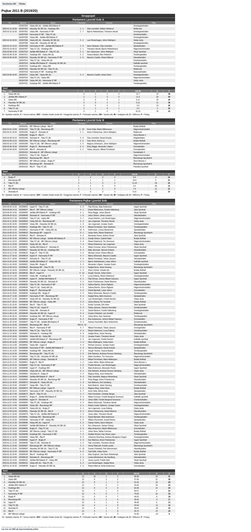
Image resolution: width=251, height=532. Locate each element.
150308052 (23, 333)
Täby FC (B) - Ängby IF (39, 155)
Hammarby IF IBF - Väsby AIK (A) (43, 230)
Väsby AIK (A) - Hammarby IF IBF (43, 81)
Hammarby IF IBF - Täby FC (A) (42, 34)
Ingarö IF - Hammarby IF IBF (41, 256)
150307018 (23, 72)
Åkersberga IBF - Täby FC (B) (42, 267)
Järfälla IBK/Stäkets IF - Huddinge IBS (45, 213)
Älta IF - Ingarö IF (37, 273)
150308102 (23, 460)
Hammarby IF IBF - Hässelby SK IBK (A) (46, 391)
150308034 (23, 279)
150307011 (23, 55)
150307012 (23, 57)
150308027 (23, 259)
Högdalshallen (139, 138)
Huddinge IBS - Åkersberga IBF (42, 417)
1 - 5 (82, 224)
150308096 (23, 437)
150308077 (23, 385)
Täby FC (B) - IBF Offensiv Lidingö (43, 144)
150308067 (23, 365)
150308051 (23, 328)
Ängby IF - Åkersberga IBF (40, 147)
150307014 (23, 63)
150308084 (23, 405)
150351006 (23, 138)
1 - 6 (82, 215)
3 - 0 (82, 207)
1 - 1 (82, 29)
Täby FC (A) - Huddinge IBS (41, 49)
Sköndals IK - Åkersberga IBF (42, 457)
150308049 (23, 313)
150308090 (23, 420)
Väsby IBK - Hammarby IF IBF (42, 32)
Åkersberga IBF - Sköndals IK (42, 164)
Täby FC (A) (13, 108)
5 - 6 (82, 368)
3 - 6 (82, 253)
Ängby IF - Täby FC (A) (39, 428)
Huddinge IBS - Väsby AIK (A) (42, 55)
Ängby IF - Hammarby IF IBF (41, 319)
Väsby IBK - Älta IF (37, 437)
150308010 (23, 233)
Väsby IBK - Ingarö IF (38, 345)
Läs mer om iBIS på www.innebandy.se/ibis (19, 529)
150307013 (23, 60)
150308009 (23, 224)
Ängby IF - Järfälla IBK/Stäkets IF (43, 397)
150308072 (23, 382)
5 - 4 (82, 308)
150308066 (23, 371)
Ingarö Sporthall (140, 207)
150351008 (23, 149)
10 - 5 (82, 230)
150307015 (23, 66)
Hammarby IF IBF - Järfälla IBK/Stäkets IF (47, 46)
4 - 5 (82, 287)
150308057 (23, 362)
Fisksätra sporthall (140, 167)
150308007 (23, 210)
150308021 (23, 247)
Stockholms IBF (9, 4)
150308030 (23, 276)
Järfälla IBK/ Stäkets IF (17, 97)
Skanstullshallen (140, 72)
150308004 (23, 221)
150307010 (23, 52)
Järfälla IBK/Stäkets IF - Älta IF (42, 377)
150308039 (23, 305)
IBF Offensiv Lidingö (16, 189)
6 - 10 (82, 449)
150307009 (23, 43)
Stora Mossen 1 (139, 135)
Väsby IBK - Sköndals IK (39, 310)
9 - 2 (82, 411)
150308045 (23, 325)
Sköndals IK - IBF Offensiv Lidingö (43, 152)
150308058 (23, 359)
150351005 (23, 135)
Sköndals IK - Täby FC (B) (40, 138)
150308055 (23, 331)
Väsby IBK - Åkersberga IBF (41, 405)
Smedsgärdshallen (141, 26)
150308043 (23, 319)
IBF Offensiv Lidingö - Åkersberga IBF (45, 141)
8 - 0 (82, 437)
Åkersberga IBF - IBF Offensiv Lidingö (45, 446)
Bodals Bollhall (139, 126)
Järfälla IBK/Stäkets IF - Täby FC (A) (44, 52)
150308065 (23, 377)
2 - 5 (82, 144)
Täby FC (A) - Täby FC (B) (40, 331)
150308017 (23, 250)
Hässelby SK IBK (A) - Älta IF (41, 411)
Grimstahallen (139, 147)
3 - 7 (82, 218)
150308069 (23, 380)
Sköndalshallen (140, 215)
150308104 (23, 454)
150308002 (23, 207)
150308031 (23, 285)
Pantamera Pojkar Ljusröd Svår (88, 200)
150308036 (23, 293)
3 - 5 (82, 354)
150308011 (23, 227)
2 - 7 (82, 32)
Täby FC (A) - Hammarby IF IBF (42, 365)
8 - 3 (82, 316)
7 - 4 (82, 244)
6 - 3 (82, 147)
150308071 (23, 397)
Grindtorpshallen (140, 34)
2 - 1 (82, 49)
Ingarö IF (12, 502)
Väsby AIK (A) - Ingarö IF (40, 423)
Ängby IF (12, 177)
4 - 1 (82, 210)
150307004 (23, 34)
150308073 (23, 394)
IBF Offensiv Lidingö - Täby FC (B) (43, 431)
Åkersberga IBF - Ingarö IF (40, 233)
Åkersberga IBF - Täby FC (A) (42, 354)
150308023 (23, 267)
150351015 (23, 167)
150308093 (23, 449)
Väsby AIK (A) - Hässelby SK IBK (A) (44, 40)
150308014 (23, 236)
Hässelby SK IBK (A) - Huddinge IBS (44, 29)
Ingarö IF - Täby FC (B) (39, 207)
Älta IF (11, 186)
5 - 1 (82, 247)
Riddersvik (138, 29)
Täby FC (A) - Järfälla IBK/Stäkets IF (44, 414)
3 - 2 (82, 282)
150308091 (23, 417)
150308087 (23, 426)
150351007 (23, 147)
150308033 (23, 282)
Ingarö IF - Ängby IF (38, 440)
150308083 (23, 403)
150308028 (23, 261)
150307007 (23, 49)
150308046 (23, 310)
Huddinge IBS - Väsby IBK (40, 66)
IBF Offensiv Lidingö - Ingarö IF (42, 388)
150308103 (23, 457)
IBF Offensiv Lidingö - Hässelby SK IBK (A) (47, 270)
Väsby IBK (12, 100)
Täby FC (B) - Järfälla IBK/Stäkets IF (44, 322)
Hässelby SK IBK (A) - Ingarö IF (42, 313)
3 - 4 (82, 75)
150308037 (23, 296)
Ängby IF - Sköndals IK (39, 132)
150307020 (23, 81)
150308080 (23, 400)
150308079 (23, 414)
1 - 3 (82, 382)
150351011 (23, 155)
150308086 (23, 423)
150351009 (23, 144)
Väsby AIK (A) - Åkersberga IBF (42, 221)
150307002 (23, 29)
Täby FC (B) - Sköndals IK (40, 443)
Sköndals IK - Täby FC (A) (40, 259)
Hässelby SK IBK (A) (16, 103)
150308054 (23, 336)
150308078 (23, 408)
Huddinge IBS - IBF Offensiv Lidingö (44, 316)
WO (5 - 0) (82, 325)
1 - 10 (81, 129)
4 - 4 (82, 236)
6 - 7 (82, 391)
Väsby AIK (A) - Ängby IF (40, 408)
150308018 (23, 256)
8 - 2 (82, 296)
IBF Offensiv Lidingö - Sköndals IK (43, 359)
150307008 (23, 46)
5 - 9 (82, 333)
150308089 (23, 431)
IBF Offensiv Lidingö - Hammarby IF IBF (46, 451)
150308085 (23, 428)
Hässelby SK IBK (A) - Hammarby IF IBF (46, 57)
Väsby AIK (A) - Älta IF (39, 244)
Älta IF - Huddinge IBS (39, 454)
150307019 (23, 78)
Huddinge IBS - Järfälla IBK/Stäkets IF (45, 83)
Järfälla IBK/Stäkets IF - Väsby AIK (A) (45, 261)
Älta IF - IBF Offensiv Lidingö (41, 210)
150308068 (23, 368)
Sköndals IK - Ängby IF (39, 374)
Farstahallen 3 (139, 152)
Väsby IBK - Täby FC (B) (40, 385)
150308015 (23, 253)
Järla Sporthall (139, 210)
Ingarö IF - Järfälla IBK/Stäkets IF (43, 279)
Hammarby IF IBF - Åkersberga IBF (44, 296)
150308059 (23, 348)
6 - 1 (82, 233)
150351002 (23, 129)
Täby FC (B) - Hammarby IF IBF (42, 285)
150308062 (23, 345)
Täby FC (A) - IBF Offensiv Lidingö (43, 241)
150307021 (23, 83)
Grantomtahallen (140, 400)
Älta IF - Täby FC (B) (38, 167)
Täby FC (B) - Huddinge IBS (41, 403)
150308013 (23, 238)
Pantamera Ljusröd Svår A (88, 19)
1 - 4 (82, 342)
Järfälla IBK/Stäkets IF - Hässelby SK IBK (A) (48, 63)
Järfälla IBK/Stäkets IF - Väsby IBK (44, 460)
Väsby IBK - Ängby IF (38, 264)
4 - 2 (82, 149)
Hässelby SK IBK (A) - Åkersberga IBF (45, 380)
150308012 (23, 230)
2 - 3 (82, 348)
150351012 (23, 158)
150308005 (23, 213)
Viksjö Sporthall (140, 52)
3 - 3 (82, 302)
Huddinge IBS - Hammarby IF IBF (43, 434)
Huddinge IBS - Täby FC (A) (41, 227)
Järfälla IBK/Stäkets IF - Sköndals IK (44, 247)
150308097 (23, 446)
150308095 (23, 443)
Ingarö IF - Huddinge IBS (40, 368)
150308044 (23, 316)
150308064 (23, 374)
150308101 (23, 463)
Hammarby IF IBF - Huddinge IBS (43, 72)
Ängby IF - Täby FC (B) (39, 253)
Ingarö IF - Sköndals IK (39, 400)
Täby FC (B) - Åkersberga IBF (42, 129)
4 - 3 (82, 227)
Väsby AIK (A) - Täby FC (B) (41, 463)
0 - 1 (82, 279)
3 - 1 (82, 305)
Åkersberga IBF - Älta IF (39, 158)
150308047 (23, 322)
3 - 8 (82, 138)
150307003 (23, 26)
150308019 (23, 241)
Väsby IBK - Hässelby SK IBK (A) (43, 43)
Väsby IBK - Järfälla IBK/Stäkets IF (44, 37)
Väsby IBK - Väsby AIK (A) (40, 75)
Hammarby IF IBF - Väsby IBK (42, 420)
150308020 (23, 244)
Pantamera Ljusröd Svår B (88, 120)
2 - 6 (82, 57)
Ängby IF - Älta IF (37, 135)
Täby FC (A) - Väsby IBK (40, 78)
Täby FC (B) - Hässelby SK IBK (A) (44, 356)
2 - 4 (82, 270)
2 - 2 (82, 55)
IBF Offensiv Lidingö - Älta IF (41, 126)
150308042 (23, 308)
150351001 (23, 126)
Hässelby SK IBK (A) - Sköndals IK (44, 282)
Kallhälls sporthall (141, 63)
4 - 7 (82, 256)
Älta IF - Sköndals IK (38, 149)
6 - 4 (82, 250)
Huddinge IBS (13, 106)
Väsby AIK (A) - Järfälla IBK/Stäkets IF (45, 26)
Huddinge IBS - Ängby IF (40, 293)
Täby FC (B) (13, 183)
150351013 (23, 161)
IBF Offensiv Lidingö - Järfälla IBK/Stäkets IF (48, 238)
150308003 (23, 218)
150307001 (23, 32)
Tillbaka (22, 4)
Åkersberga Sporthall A (142, 158)
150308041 (23, 299)
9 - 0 (82, 377)
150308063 (23, 356)
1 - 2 (82, 362)
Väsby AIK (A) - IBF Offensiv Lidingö (44, 371)
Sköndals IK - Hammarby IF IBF (42, 215)
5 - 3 (82, 264)
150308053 (23, 339)
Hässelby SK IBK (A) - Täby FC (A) (44, 69)
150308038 (23, 302)
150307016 (23, 69)
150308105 (23, 451)
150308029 (23, 290)
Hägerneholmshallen (142, 49)
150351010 (23, 152)
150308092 (23, 440)
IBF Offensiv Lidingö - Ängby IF (42, 161)
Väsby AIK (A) (13, 94)
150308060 (23, 351)
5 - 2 (82, 40)
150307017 (23, 75)
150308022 (23, 264)
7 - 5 (82, 336)
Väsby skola (138, 40)
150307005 (23, 37)
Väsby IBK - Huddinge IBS (40, 276)
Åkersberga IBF (14, 180)
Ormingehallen (139, 149)
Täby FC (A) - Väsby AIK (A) (41, 60)
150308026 (23, 273)
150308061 (23, 354)
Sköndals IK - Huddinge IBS (41, 333)
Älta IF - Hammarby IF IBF (40, 328)
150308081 (23, 411)
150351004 (23, 141)
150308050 (23, 342)
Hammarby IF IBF (15, 111)
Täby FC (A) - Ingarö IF (39, 308)
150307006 (23, 40)
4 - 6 (82, 259)
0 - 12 (82, 273)
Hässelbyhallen (140, 57)
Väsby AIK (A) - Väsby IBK (40, 336)
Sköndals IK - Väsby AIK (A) (41, 382)
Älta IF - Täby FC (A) (38, 394)
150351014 (23, 164)
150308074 (23, 388)
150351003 (23, 132)
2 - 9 (82, 46)
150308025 (23, 270)
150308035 (23, 287)
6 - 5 (82, 285)
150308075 (23, 391)
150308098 (23, 434)
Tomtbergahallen (140, 55)
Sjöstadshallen (139, 46)
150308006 (23, 215)
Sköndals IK (13, 192)
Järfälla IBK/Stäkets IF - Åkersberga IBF (46, 339)
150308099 (23, 466)
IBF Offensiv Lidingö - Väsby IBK (43, 302)
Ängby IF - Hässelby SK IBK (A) (42, 466)
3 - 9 (82, 365)
